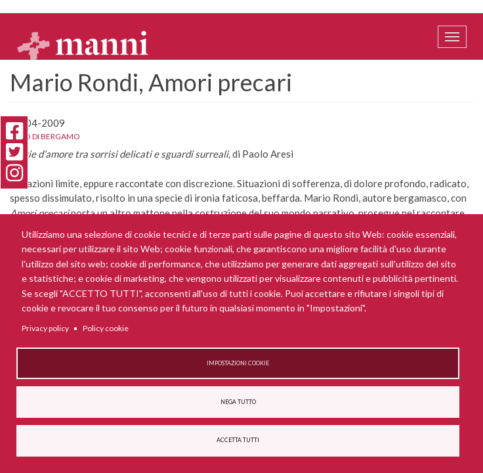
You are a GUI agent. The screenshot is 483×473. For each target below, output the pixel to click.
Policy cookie (106, 328)
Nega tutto (238, 402)
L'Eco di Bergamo (45, 136)
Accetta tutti (238, 440)
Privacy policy (45, 328)
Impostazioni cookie (238, 363)
